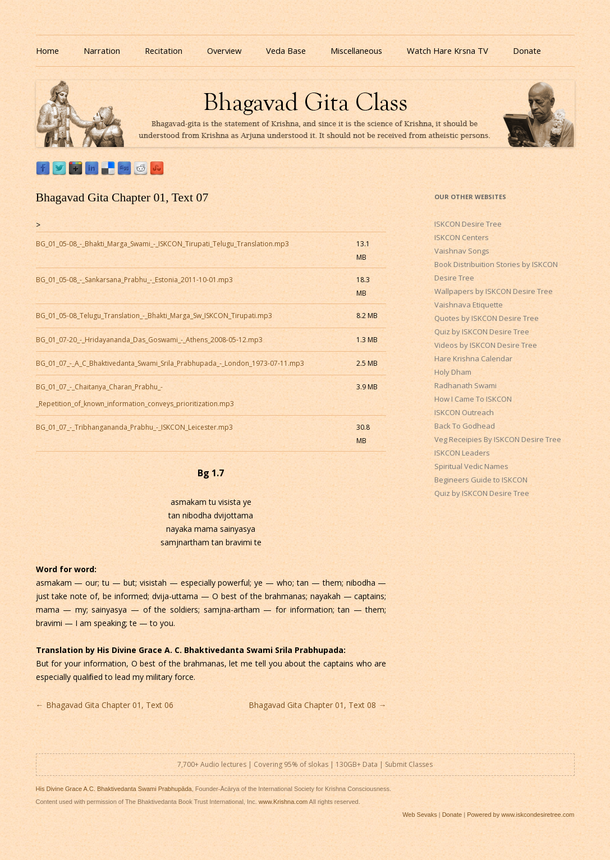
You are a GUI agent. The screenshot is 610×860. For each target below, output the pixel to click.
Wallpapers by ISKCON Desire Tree (493, 291)
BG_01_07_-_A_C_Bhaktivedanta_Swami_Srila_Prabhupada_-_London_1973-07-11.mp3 (170, 363)
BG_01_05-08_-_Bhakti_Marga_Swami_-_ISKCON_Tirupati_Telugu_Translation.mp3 (162, 244)
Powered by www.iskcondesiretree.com (520, 814)
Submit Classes (409, 764)
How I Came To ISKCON (473, 399)
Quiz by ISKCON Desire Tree (481, 331)
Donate (527, 50)
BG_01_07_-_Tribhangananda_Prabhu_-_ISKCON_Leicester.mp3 (134, 427)
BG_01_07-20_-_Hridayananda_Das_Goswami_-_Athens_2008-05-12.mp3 (149, 339)
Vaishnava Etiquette (468, 305)
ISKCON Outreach (464, 412)
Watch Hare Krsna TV (447, 50)
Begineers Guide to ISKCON (481, 480)
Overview (224, 50)
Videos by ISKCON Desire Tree (485, 345)
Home (47, 50)
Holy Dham (452, 372)
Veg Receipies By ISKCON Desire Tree (497, 439)
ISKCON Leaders (462, 453)
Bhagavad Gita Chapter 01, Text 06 (104, 705)
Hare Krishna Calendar (473, 358)
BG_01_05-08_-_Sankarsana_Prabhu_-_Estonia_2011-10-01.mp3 (134, 279)
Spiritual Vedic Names (471, 466)
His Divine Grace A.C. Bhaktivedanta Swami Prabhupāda (114, 788)
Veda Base (286, 50)
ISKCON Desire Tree (468, 224)
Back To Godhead (464, 426)
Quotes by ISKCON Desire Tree (486, 318)
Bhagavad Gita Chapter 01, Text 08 (317, 705)
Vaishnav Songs (461, 251)
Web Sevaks (419, 814)
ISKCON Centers (461, 237)
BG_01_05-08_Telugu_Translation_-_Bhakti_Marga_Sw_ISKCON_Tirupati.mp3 (154, 315)
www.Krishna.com (283, 801)
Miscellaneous (356, 50)
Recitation (163, 50)
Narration (102, 50)
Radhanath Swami (465, 385)
